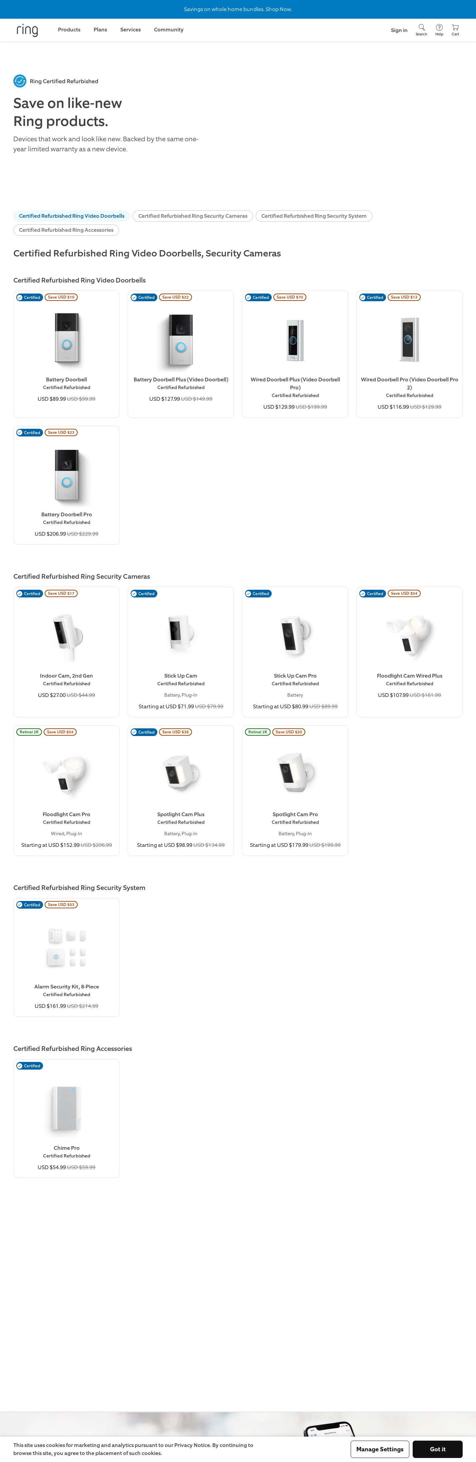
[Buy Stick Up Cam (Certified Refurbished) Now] (181, 652)
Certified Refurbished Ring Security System (314, 215)
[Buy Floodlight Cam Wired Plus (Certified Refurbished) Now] (409, 646)
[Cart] (455, 30)
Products (69, 29)
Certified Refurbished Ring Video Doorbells (71, 215)
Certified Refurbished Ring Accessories (66, 229)
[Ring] (27, 30)
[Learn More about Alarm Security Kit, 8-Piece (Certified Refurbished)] (66, 957)
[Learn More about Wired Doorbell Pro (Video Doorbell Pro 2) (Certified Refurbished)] (409, 354)
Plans (100, 29)
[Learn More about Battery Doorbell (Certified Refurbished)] (66, 350)
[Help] (439, 30)
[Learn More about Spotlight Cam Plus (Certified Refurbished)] (181, 790)
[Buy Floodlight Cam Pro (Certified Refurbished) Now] (66, 790)
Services (130, 29)
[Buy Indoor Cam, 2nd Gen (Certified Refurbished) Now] (66, 646)
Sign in (399, 30)
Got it (438, 1449)
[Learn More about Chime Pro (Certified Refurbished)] (66, 1118)
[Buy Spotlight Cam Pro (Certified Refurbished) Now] (295, 790)
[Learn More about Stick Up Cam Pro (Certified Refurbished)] (295, 652)
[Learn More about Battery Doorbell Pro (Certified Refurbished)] (66, 485)
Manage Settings (380, 1449)
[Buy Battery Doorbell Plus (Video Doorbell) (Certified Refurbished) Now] (181, 350)
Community (169, 29)
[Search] (421, 30)
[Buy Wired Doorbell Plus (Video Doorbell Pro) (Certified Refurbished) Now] (295, 354)
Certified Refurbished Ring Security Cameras (192, 215)
